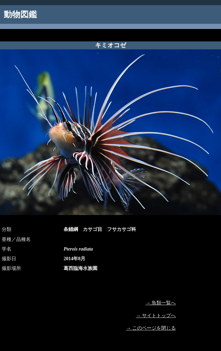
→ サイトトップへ (156, 315)
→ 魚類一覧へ (161, 302)
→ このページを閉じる (151, 328)
